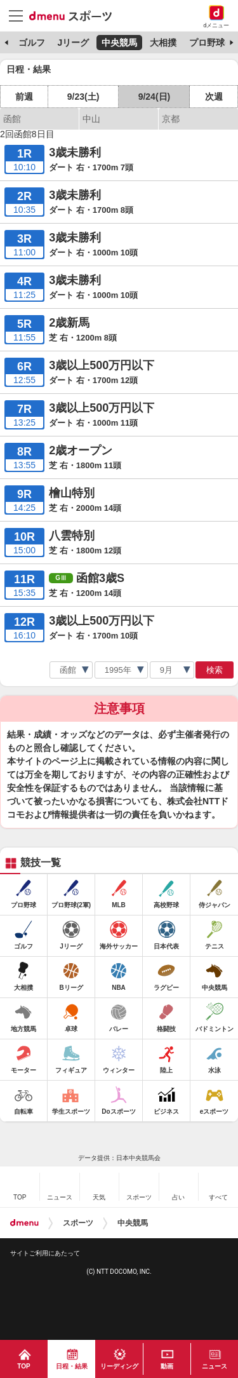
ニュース (214, 1366)
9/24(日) (154, 96)
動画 (167, 1366)
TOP (23, 1366)
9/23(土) (83, 96)
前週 (24, 96)
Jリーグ (73, 42)
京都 (171, 119)
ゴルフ (31, 42)
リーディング (119, 1366)
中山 (91, 119)
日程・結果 (72, 1366)
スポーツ (78, 1223)
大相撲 (163, 42)
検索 (214, 670)
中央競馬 (119, 42)
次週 (214, 96)
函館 (12, 119)
